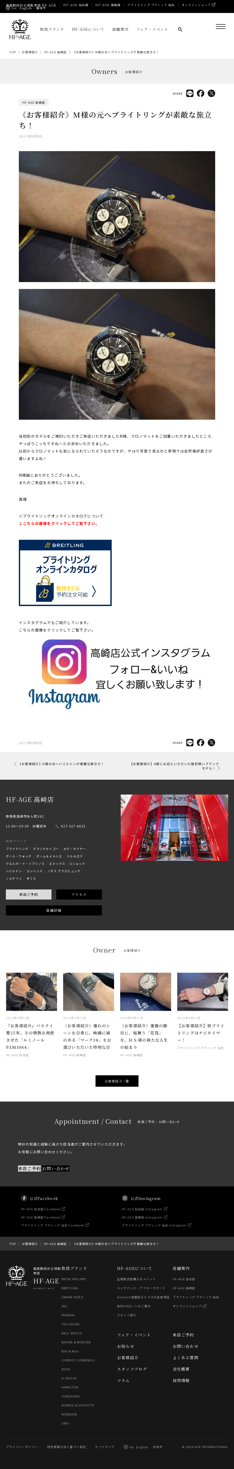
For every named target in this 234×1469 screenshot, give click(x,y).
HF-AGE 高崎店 (107, 5)
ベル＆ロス (75, 866)
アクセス (78, 904)
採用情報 (181, 1380)
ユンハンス (35, 881)
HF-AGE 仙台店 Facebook (41, 1219)
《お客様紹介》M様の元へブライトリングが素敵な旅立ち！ (116, 52)
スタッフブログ (132, 1369)
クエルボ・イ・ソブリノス (25, 873)
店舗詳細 (53, 920)
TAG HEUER (71, 1324)
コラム (123, 1380)
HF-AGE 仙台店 (75, 5)
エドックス (57, 873)
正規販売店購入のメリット (136, 1279)
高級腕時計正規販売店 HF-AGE (31, 5)
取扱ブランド (52, 29)
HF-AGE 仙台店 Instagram (142, 1219)
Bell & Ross (71, 1351)
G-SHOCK (69, 1378)
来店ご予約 (28, 904)
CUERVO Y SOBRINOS (78, 1360)
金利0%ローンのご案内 (134, 1306)
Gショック (77, 873)
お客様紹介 (30, 52)
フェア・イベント (152, 29)
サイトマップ (104, 1447)
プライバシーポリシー (22, 1447)
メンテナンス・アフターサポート (141, 1288)
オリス (31, 888)
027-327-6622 (73, 836)
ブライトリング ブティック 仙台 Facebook (53, 1235)
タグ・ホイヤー (74, 858)
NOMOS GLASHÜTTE (78, 1405)
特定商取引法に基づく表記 (66, 1447)
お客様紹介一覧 (117, 1081)
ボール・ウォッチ (19, 866)
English (25, 8)
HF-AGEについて (88, 29)
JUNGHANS (71, 1396)
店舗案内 (120, 29)
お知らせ (125, 1346)
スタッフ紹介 (126, 1315)
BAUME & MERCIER (76, 1342)
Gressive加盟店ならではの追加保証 (143, 1297)
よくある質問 (185, 1358)
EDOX (66, 1369)
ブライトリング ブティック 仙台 (151, 5)
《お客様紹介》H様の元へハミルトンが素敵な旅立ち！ (61, 763)
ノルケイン (14, 888)
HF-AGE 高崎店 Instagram (142, 1227)
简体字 (158, 1447)
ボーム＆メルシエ (49, 866)
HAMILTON (70, 1387)
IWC (65, 1306)
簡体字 (41, 8)
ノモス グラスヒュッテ (63, 881)
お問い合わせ (56, 1178)
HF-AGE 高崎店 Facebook (41, 1227)
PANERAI (68, 1315)
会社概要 (181, 1369)
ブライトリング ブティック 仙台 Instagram (154, 1235)
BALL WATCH (72, 1333)
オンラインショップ (196, 5)
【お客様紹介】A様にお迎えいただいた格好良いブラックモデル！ (174, 765)
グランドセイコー (46, 858)
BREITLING (70, 1288)
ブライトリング (17, 858)
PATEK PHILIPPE (74, 1279)
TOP (12, 52)
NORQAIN (69, 1414)
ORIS (65, 1423)
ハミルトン (14, 881)
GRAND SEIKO (73, 1297)
